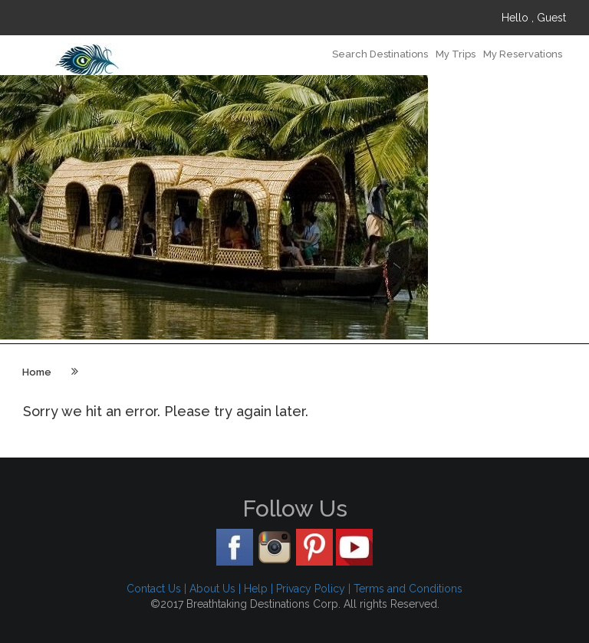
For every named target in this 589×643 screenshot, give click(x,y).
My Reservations (522, 54)
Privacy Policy (310, 588)
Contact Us (154, 588)
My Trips (455, 54)
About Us (212, 588)
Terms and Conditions (408, 588)
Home (36, 372)
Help (256, 588)
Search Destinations (380, 54)
